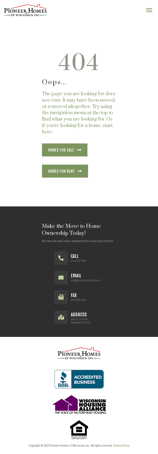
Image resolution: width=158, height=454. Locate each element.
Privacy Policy (121, 445)
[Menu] (149, 10)
